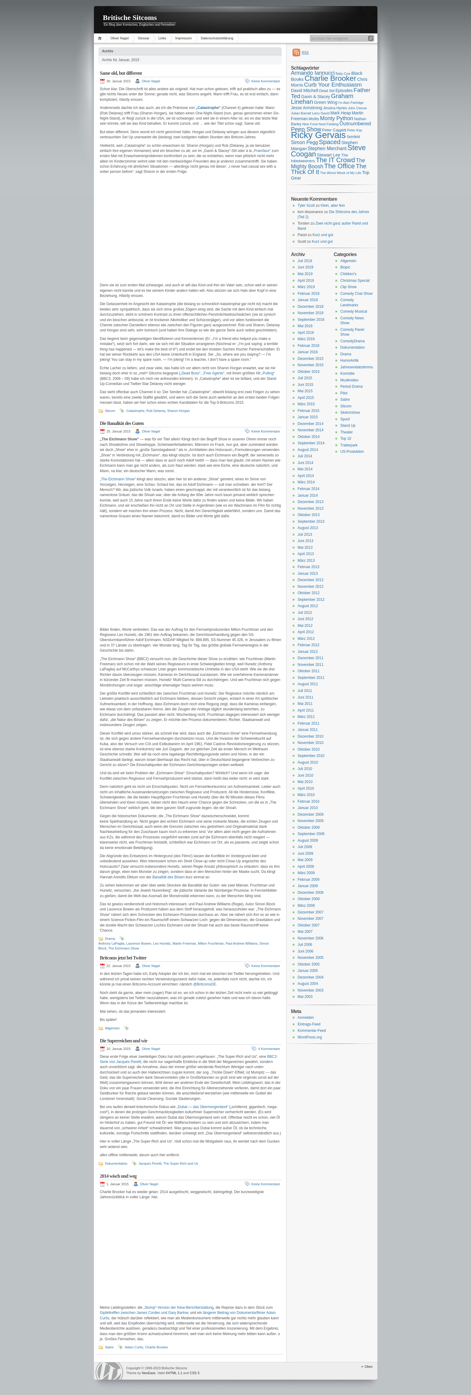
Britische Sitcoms (130, 17)
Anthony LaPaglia (111, 943)
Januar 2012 (308, 652)
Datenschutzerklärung (217, 38)
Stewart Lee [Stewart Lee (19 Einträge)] (328, 155)
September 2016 (311, 319)
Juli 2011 (305, 691)
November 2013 (310, 508)
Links (162, 38)
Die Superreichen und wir (124, 1040)
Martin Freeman (184, 943)
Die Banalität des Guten (122, 423)
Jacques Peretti (150, 1163)
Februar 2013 (309, 567)
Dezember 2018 (310, 306)
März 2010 (306, 795)
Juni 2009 (305, 853)
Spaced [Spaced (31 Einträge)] (330, 141)
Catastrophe (135, 411)
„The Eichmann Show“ (118, 479)
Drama (110, 938)
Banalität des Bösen (168, 877)
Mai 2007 (305, 931)
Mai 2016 (305, 326)
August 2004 (308, 984)
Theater (346, 432)
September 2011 (311, 678)
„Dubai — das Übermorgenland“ (202, 1107)
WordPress (109, 1371)
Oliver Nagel (120, 38)
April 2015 (306, 398)
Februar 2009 (309, 879)
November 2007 (310, 918)
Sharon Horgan (178, 411)
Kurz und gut (323, 235)
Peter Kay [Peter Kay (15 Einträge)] (354, 130)
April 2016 (306, 333)
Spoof (345, 419)
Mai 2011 (305, 704)
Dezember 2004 (310, 977)
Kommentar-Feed (312, 1030)
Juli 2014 (305, 456)
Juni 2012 (305, 619)
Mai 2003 (305, 997)
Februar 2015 (309, 411)
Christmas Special (355, 280)
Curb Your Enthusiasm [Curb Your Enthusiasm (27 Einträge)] (333, 84)
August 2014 (308, 450)
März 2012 (306, 639)
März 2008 (306, 905)
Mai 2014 (305, 469)
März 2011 (306, 717)
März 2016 (306, 339)
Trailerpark (349, 445)
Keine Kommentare (265, 81)
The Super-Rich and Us (180, 1163)
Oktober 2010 (309, 749)
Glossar (143, 38)
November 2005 (310, 958)
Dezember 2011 (310, 658)
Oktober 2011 (309, 671)
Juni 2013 (305, 541)
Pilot (343, 393)
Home (101, 38)
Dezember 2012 (310, 580)
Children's (348, 274)
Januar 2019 (308, 300)
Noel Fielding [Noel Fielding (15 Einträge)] (329, 124)
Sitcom (110, 411)
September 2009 (311, 834)
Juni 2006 (305, 951)
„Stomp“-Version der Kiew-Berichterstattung (179, 1307)
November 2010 (310, 743)
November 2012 (310, 586)
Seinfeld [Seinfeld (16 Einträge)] (353, 137)
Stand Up (348, 425)
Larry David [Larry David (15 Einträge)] (321, 113)
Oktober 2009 (309, 827)
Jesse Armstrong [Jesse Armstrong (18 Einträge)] (306, 107)
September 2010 (311, 756)
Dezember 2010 (310, 736)
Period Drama (351, 386)
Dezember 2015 (310, 359)
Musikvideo (349, 380)
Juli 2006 (305, 945)
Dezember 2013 (310, 502)
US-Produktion (352, 451)
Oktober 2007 (309, 925)
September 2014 (311, 443)
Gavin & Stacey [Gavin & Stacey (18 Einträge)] (315, 96)
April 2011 (306, 710)
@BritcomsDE (204, 984)
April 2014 (306, 476)
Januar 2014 (308, 495)
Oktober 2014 (309, 437)
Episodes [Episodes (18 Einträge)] (344, 90)
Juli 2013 (305, 534)
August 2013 (308, 528)
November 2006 (310, 938)
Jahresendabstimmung (358, 367)
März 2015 (306, 404)
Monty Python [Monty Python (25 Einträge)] (336, 118)
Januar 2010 (308, 808)
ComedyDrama (352, 341)
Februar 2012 (309, 645)
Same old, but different (121, 73)
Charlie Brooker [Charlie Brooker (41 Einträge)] (330, 78)
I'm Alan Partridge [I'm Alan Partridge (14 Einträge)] (351, 102)
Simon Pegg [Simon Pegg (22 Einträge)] (304, 142)
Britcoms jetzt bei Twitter (123, 957)
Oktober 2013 (309, 515)
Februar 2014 (309, 489)
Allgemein (112, 1028)
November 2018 (310, 313)
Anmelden (306, 1017)
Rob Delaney (155, 411)
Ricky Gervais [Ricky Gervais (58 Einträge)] (318, 135)
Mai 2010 (305, 782)
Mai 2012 (305, 625)
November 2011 (310, 665)
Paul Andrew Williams (242, 943)
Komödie (347, 373)
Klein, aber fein (333, 205)
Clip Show (348, 287)
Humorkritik (349, 360)
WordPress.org (310, 1037)
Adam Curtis (134, 1347)
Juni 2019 (305, 267)
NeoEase (148, 1373)
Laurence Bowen (138, 943)
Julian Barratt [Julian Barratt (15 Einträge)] (301, 113)
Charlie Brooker (156, 1347)
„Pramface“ (261, 151)
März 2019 (306, 287)
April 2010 (306, 788)
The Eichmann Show (123, 948)
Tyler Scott (306, 205)
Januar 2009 (308, 886)
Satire (109, 1347)
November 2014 (310, 430)
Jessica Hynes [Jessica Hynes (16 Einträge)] (335, 108)
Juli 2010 (305, 769)
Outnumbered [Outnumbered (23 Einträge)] (355, 124)
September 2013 (311, 521)
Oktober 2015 (309, 372)
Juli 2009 (305, 847)
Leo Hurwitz (162, 943)
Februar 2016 (309, 346)
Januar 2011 (308, 730)
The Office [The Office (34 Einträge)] (339, 166)
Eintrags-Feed (309, 1024)
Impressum (183, 38)
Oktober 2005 (309, 964)
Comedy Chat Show (356, 293)
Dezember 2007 (310, 912)
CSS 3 (194, 1373)
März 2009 (306, 873)
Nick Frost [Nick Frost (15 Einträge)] (310, 124)
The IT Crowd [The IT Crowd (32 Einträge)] (335, 160)
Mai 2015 (305, 391)
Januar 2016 (308, 352)
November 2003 (310, 990)
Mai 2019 (305, 274)
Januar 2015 (308, 417)
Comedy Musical (353, 311)
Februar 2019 (309, 293)
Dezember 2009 (310, 814)
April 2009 (306, 866)
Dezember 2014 (310, 424)
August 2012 (308, 606)
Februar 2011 (309, 723)
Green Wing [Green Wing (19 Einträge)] (325, 102)
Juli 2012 (305, 612)
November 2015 (310, 365)
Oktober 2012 (309, 593)
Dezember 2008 (310, 892)
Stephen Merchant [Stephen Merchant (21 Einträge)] (327, 148)
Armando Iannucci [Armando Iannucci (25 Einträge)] (313, 73)
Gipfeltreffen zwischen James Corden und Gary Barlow (144, 1313)
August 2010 (308, 762)
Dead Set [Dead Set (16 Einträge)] (326, 91)
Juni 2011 (305, 697)
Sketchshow (350, 412)
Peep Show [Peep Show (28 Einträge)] (306, 129)
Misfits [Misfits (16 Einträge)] (314, 119)
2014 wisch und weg (118, 1176)
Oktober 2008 (309, 899)
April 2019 (306, 280)
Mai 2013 (305, 547)
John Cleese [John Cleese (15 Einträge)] (357, 108)
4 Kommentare (269, 1049)
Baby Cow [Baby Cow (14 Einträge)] (343, 73)
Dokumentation (116, 1163)
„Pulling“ (268, 373)
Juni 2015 (305, 385)
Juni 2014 (305, 463)
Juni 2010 (305, 775)
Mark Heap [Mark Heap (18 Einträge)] (340, 112)
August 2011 (308, 684)
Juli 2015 (305, 378)
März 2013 (306, 560)
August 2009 (308, 840)
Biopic (345, 267)
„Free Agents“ (213, 373)
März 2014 (306, 482)
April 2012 (306, 632)
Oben (369, 1366)
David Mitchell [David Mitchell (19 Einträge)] (304, 90)
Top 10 (345, 438)
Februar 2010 (309, 801)
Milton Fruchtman (211, 943)
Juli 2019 (305, 261)
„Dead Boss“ (190, 373)
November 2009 (310, 821)
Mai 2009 (305, 860)
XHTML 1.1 (174, 1373)
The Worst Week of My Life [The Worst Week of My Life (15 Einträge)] (340, 173)
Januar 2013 (308, 573)
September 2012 (311, 599)
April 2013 (306, 554)
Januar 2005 (308, 971)
